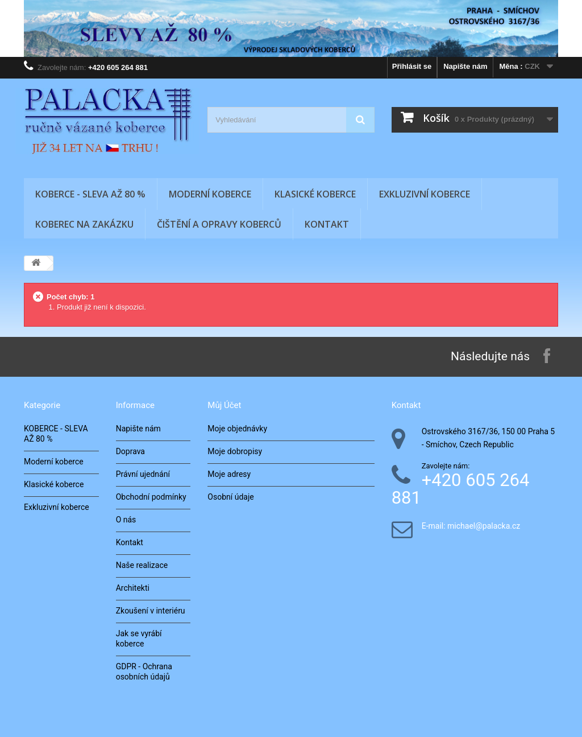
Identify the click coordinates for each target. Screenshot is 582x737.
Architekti (132, 587)
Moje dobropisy (234, 451)
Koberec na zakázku (84, 224)
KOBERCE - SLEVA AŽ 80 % (90, 194)
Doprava (130, 451)
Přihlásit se (411, 66)
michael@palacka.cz (483, 526)
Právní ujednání (143, 474)
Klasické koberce (315, 194)
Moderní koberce (210, 194)
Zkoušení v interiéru (150, 610)
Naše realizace (142, 565)
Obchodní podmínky (151, 496)
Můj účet (224, 405)
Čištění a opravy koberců (219, 224)
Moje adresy (229, 474)
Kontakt (327, 224)
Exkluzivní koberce (424, 194)
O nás (126, 519)
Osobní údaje (230, 496)
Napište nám (465, 66)
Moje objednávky (237, 428)
